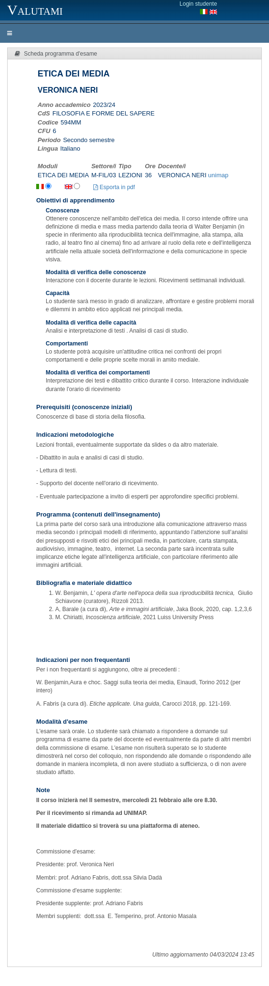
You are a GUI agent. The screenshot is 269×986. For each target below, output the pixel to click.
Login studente (198, 3)
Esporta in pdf (114, 187)
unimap (218, 175)
